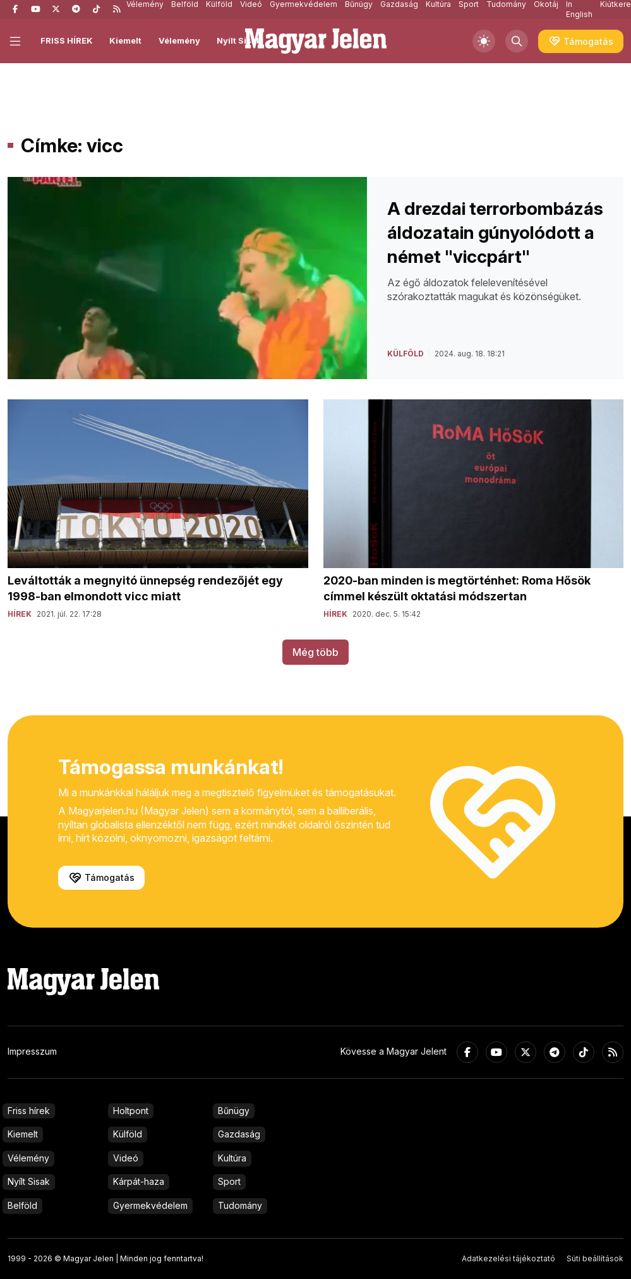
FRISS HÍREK (66, 40)
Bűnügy (233, 1110)
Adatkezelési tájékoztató (508, 1258)
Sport (229, 1181)
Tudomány (240, 1205)
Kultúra (232, 1158)
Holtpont (130, 1110)
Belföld (22, 1205)
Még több (315, 652)
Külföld (127, 1134)
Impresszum (32, 1051)
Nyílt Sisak (239, 40)
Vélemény (179, 40)
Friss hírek (29, 1110)
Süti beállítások (595, 1258)
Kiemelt (125, 40)
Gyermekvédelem (150, 1205)
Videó (125, 1158)
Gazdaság (239, 1134)
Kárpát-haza (138, 1181)
